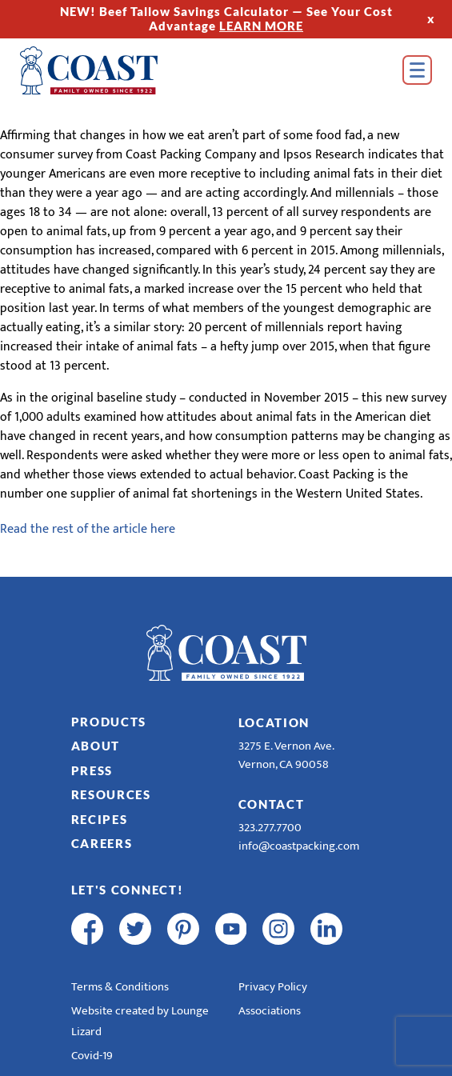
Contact (271, 804)
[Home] (112, 70)
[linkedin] (326, 929)
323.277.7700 (270, 828)
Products (109, 721)
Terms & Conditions (120, 987)
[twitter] (135, 929)
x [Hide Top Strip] (431, 18)
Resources (111, 794)
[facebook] (87, 929)
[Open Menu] (417, 70)
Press (92, 770)
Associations (269, 1011)
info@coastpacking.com (298, 846)
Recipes (99, 819)
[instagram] (278, 929)
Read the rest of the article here (87, 529)
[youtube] (231, 929)
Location (274, 722)
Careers (102, 843)
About (96, 745)
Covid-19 (92, 1056)
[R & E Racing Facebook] (374, 929)
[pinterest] (183, 929)
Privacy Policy (272, 987)
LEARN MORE (261, 25)
